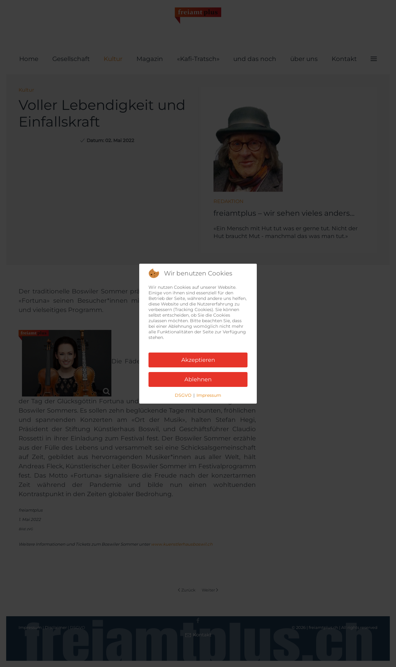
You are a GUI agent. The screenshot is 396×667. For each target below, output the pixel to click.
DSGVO (183, 395)
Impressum (208, 395)
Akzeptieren (198, 360)
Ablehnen (198, 379)
